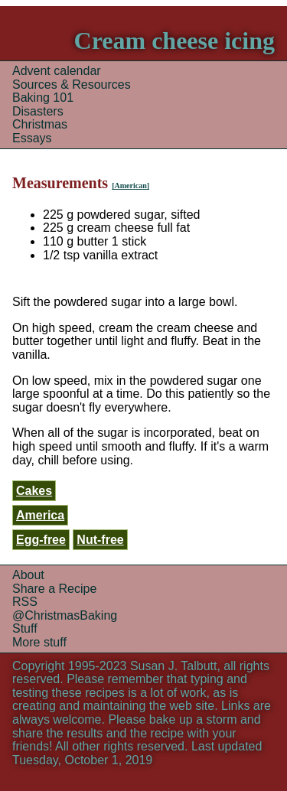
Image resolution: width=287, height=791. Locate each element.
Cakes (34, 490)
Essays (32, 138)
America (40, 515)
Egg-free (41, 539)
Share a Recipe (54, 588)
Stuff (25, 628)
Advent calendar (56, 70)
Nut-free (100, 539)
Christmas (39, 124)
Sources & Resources (71, 84)
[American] (130, 185)
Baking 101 (42, 97)
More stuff (39, 642)
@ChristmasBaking (64, 615)
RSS (25, 601)
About (28, 574)
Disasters (38, 111)
